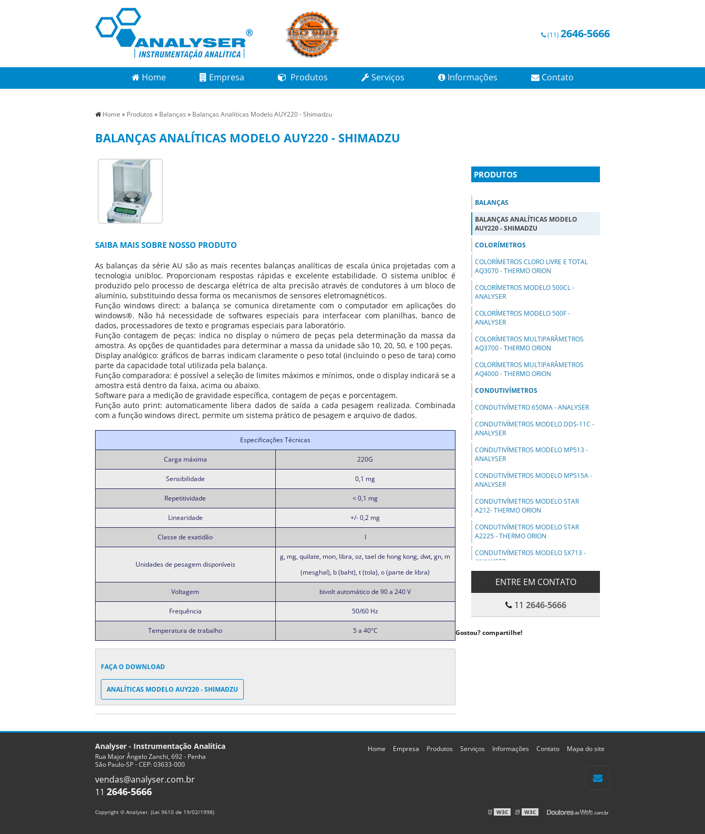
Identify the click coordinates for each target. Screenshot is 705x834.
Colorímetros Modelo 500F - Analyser (522, 318)
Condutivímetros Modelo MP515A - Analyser (533, 480)
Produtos (303, 77)
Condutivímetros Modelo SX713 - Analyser (530, 557)
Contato (552, 77)
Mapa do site (586, 748)
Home (149, 77)
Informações (467, 77)
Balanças (492, 202)
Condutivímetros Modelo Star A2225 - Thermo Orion (527, 531)
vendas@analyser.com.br (145, 779)
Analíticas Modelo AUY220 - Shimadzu (172, 689)
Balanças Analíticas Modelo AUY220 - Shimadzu (526, 224)
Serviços (383, 77)
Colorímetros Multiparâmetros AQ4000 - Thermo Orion (529, 369)
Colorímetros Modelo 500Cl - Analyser (524, 292)
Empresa (222, 77)
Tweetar (469, 648)
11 (123, 792)
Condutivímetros (506, 390)
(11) (575, 34)
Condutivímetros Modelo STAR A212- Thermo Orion (527, 506)
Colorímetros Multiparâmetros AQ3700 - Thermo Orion (529, 343)
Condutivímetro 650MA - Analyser (532, 407)
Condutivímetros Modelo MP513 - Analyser (531, 454)
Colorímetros (500, 245)
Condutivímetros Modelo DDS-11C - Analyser (534, 428)
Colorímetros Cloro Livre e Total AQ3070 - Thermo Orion (531, 266)
